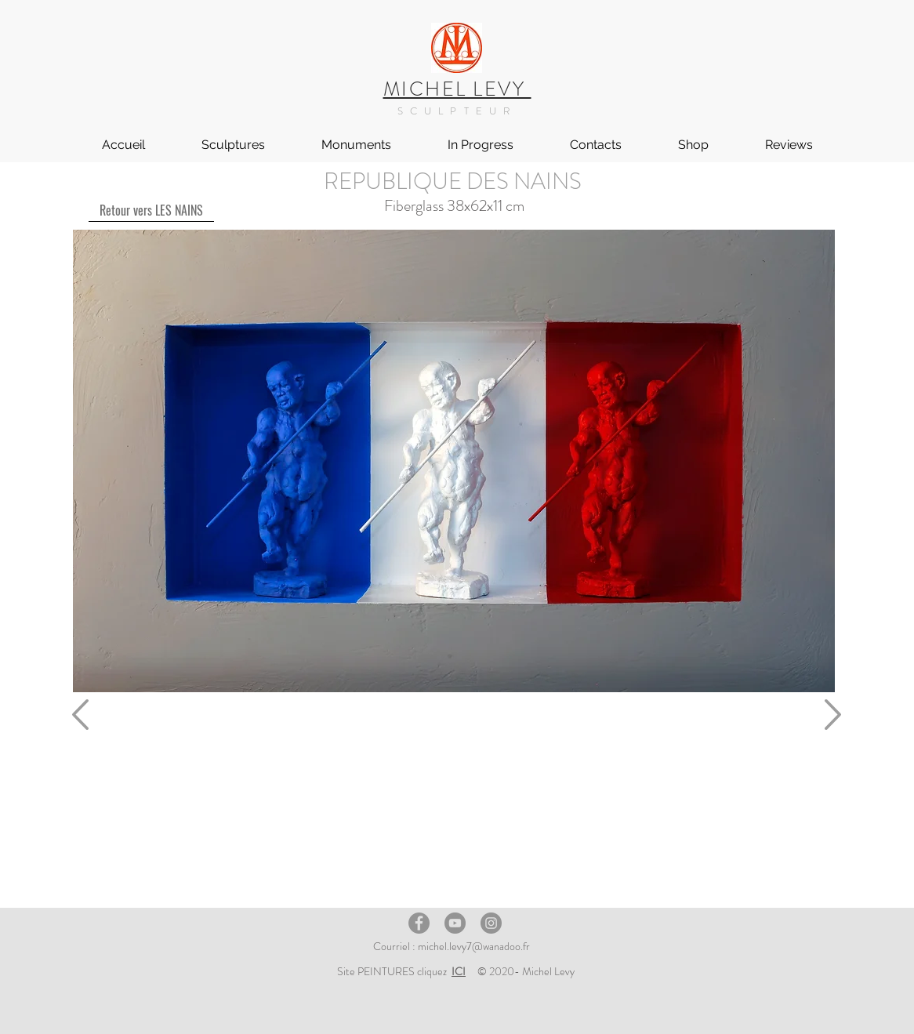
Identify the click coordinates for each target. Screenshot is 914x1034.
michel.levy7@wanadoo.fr (474, 946)
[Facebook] (419, 923)
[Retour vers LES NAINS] (151, 210)
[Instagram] (491, 923)
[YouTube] (455, 923)
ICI (459, 971)
